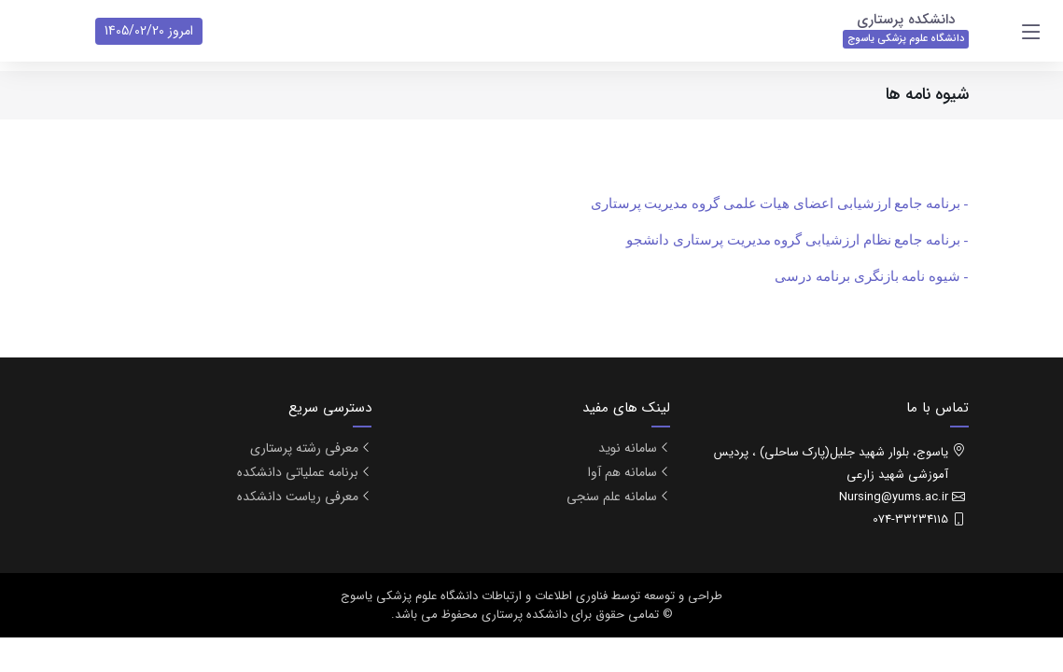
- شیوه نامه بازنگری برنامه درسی (871, 276)
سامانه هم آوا (622, 472)
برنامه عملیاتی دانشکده (297, 472)
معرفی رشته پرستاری (304, 448)
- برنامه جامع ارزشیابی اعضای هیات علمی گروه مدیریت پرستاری (780, 203)
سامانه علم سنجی (611, 496)
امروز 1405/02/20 (149, 31)
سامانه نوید (627, 448)
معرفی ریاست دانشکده (297, 496)
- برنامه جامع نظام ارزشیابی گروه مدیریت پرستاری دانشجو (797, 239)
